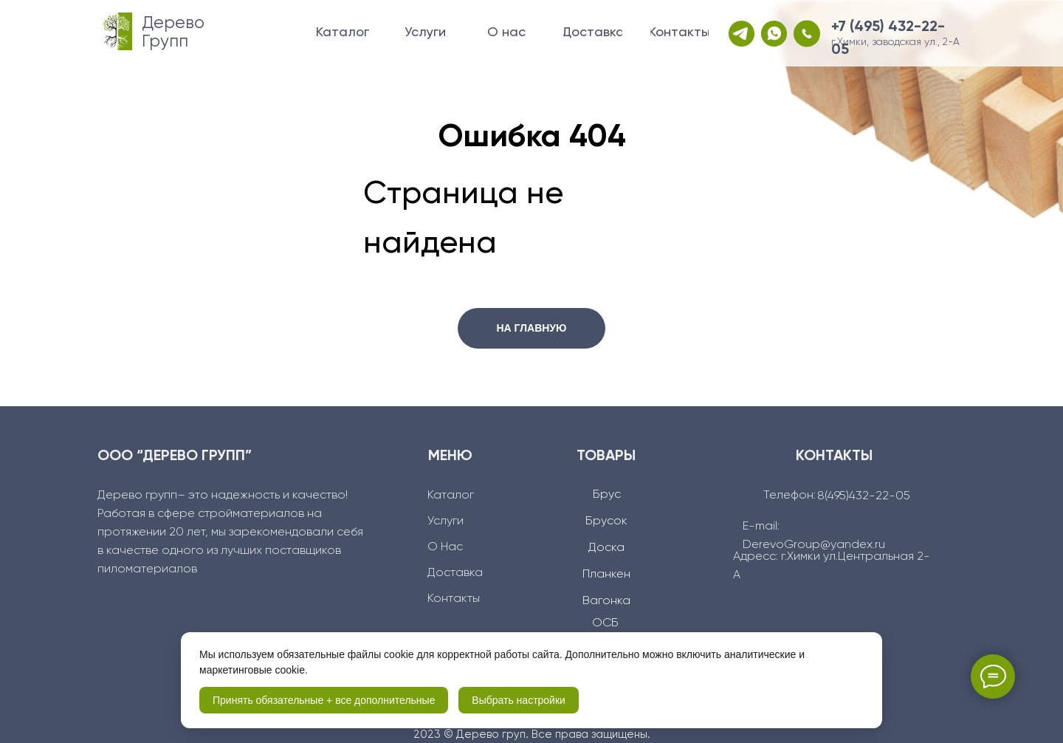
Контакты (453, 599)
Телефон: (789, 495)
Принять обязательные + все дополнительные (324, 700)
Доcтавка (455, 573)
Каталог (450, 495)
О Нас (445, 547)
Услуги (445, 521)
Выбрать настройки (518, 700)
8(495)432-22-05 (863, 496)
